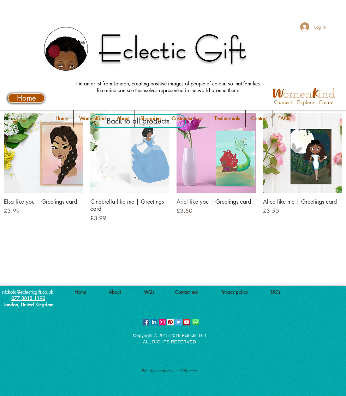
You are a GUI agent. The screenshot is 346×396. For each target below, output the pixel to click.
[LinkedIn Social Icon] (154, 322)
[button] (23, 121)
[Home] (26, 98)
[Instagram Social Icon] (162, 322)
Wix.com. (189, 370)
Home (80, 292)
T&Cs (274, 292)
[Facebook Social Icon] (146, 322)
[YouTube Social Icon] (186, 322)
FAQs (148, 292)
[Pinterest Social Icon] (170, 322)
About (115, 292)
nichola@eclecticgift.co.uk (27, 292)
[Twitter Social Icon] (178, 322)
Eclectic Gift (173, 48)
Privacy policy (234, 292)
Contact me (186, 292)
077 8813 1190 (28, 298)
